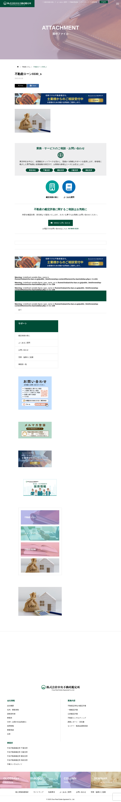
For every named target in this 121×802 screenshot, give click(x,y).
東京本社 (30, 170)
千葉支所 (45, 170)
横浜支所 (60, 170)
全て (20, 310)
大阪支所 (75, 170)
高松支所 (91, 170)
